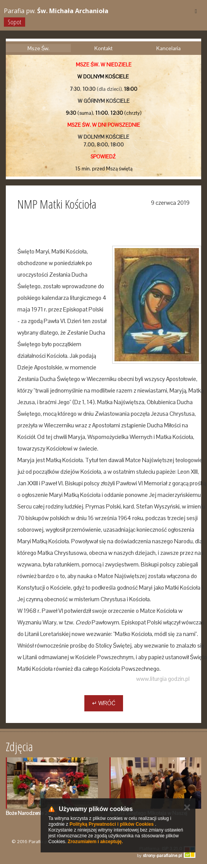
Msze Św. (38, 48)
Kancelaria (168, 48)
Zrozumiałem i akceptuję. (95, 841)
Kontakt (103, 48)
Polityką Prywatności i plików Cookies (112, 824)
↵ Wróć (103, 703)
